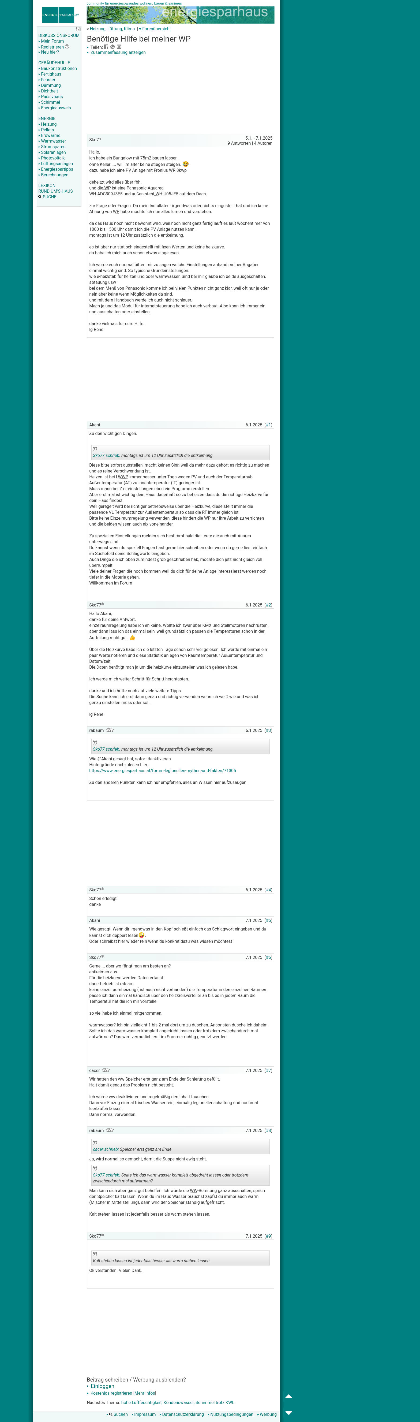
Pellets (46, 129)
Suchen (117, 1414)
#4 (268, 889)
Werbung (267, 1414)
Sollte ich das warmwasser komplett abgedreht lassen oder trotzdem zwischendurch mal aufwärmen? (170, 1176)
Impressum (144, 1414)
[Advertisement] (180, 95)
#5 (268, 920)
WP (107, 188)
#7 (268, 1070)
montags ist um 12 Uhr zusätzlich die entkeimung (152, 453)
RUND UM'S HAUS (55, 191)
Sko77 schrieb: (106, 455)
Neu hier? (48, 52)
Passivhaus (50, 96)
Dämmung (49, 85)
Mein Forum (51, 41)
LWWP (121, 476)
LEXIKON (46, 185)
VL (111, 512)
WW (193, 1190)
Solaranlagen (52, 152)
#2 (268, 605)
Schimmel (49, 102)
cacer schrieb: (106, 1149)
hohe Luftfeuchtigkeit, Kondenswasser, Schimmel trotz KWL (177, 1402)
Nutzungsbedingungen (230, 1414)
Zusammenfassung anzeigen (116, 52)
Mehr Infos (144, 1393)
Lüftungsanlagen (55, 163)
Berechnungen (53, 174)
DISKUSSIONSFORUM (59, 35)
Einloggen (100, 1386)
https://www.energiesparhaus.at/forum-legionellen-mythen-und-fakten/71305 (162, 770)
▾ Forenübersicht (155, 28)
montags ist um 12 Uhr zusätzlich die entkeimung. (153, 747)
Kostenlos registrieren (109, 1393)
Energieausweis (54, 107)
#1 (268, 424)
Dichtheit (48, 91)
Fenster (46, 79)
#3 (268, 730)
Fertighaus (49, 74)
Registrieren (51, 47)
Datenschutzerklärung (182, 1414)
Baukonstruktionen (57, 68)
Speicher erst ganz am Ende (132, 1147)
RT (204, 512)
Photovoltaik (51, 158)
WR (171, 170)
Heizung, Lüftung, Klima (112, 28)
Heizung (47, 124)
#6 (268, 957)
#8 (268, 1130)
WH (158, 193)
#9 (268, 1236)
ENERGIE (46, 118)
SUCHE (47, 196)
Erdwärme (49, 135)
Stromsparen (52, 146)
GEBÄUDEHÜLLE (54, 62)
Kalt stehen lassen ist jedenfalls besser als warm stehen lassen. (152, 1258)
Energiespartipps (55, 169)
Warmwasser (52, 141)
